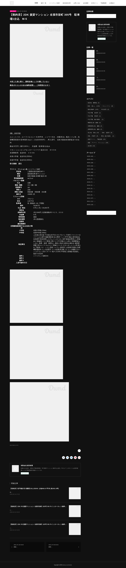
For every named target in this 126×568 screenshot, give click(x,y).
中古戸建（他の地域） (96, 119)
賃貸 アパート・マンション (98, 142)
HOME (36, 3)
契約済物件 (13, 11)
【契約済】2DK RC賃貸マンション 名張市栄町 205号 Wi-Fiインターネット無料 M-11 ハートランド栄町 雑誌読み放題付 (51, 506)
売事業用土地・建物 (95, 126)
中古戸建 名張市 (94, 112)
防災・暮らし (94, 106)
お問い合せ (77, 3)
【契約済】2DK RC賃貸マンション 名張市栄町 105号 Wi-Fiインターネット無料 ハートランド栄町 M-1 (45, 524)
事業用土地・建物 (94, 122)
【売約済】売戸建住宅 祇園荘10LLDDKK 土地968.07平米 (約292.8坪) (34, 488)
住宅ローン (94, 3)
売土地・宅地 (93, 132)
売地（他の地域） (107, 136)
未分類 (91, 146)
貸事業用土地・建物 (95, 129)
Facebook (103, 3)
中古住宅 (105, 109)
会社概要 (85, 3)
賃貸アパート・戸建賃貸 (97, 139)
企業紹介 (112, 3)
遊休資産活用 (67, 3)
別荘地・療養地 (94, 102)
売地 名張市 (107, 132)
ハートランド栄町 (54, 3)
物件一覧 (43, 3)
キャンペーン (108, 106)
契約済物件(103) (14, 445)
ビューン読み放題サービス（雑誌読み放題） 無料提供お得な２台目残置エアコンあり (35, 510)
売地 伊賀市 (93, 136)
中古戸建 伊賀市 (94, 116)
